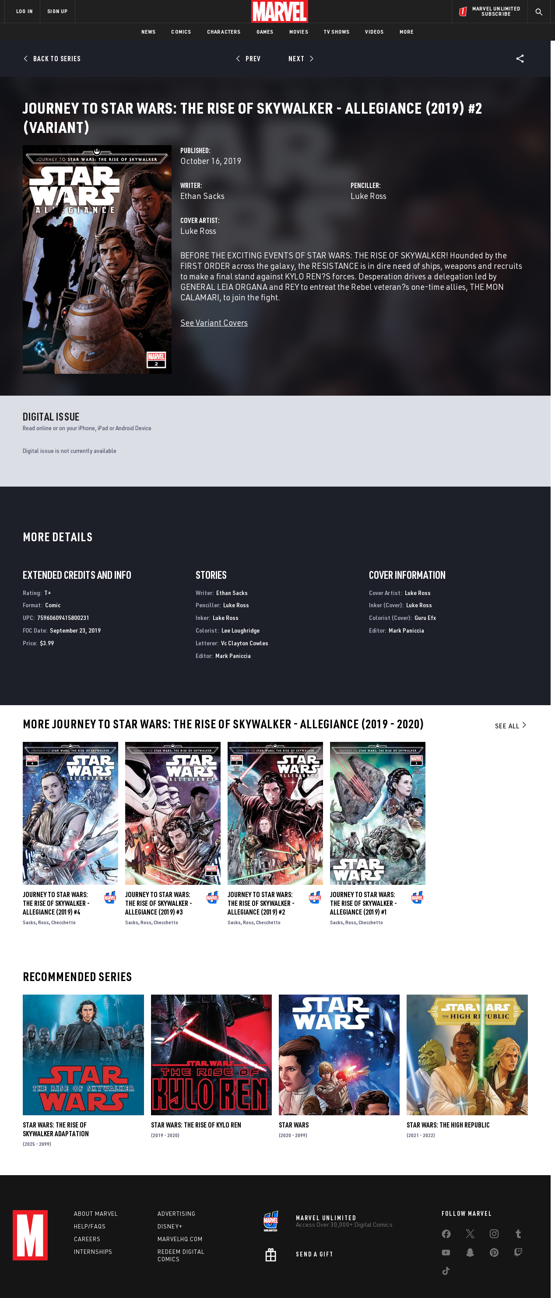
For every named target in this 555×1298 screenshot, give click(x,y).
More (407, 31)
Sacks (29, 887)
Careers (87, 1206)
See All (511, 690)
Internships (93, 1218)
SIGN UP (57, 11)
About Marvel (96, 1181)
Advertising (177, 1181)
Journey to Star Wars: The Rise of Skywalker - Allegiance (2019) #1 (363, 868)
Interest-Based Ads (428, 1277)
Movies (298, 31)
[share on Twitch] (518, 1222)
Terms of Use (71, 1277)
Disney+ (170, 1193)
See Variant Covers (214, 333)
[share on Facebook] (446, 1203)
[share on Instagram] (494, 1203)
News (148, 31)
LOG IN (24, 11)
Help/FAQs (90, 1193)
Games (265, 31)
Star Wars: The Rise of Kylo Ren (196, 1090)
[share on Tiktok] (446, 1240)
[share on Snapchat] (470, 1222)
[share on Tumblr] (518, 1203)
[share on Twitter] (470, 1203)
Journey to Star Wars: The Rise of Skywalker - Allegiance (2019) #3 (158, 868)
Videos (374, 31)
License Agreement (374, 1277)
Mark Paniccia (233, 620)
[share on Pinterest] (494, 1222)
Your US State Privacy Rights (169, 1277)
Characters (224, 31)
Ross (43, 887)
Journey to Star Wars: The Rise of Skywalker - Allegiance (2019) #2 (261, 868)
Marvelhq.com (180, 1206)
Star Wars (294, 1090)
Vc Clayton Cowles (244, 608)
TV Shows (337, 31)
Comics (181, 31)
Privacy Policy (111, 1277)
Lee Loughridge (240, 595)
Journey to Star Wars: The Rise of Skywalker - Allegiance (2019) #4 (56, 868)
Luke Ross (368, 206)
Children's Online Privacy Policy (305, 1277)
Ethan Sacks (202, 206)
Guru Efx (425, 582)
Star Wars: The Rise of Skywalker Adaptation (56, 1094)
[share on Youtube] (446, 1222)
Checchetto (63, 887)
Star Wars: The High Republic (448, 1090)
